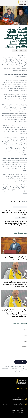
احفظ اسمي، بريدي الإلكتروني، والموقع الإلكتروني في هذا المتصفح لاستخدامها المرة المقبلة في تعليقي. (13, 369)
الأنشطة (15, 50)
